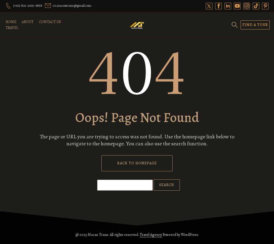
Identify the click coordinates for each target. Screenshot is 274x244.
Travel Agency (151, 234)
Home (11, 21)
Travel (12, 27)
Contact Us (50, 21)
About (27, 21)
